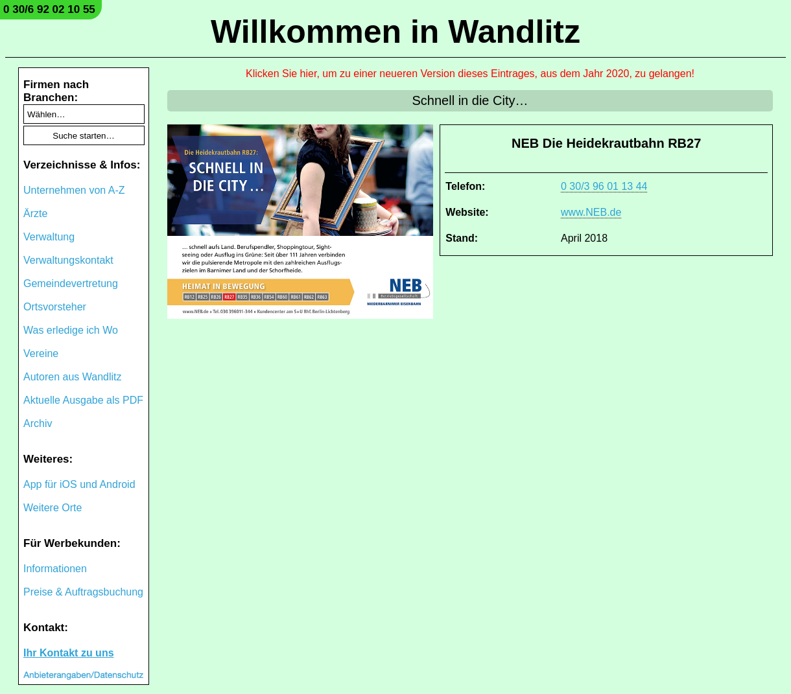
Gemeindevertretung (70, 283)
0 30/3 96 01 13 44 (604, 186)
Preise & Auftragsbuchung (83, 591)
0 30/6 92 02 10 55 (49, 9)
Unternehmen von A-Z (74, 190)
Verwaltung (49, 236)
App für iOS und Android (79, 484)
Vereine (40, 353)
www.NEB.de (591, 212)
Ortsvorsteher (54, 306)
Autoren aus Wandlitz (72, 376)
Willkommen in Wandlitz (395, 32)
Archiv (37, 423)
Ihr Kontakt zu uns (68, 652)
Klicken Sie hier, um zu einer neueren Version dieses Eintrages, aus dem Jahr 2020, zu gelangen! (470, 73)
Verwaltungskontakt (68, 260)
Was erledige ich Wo (70, 330)
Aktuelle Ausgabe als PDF (83, 400)
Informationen (55, 568)
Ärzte (35, 213)
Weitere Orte (52, 507)
